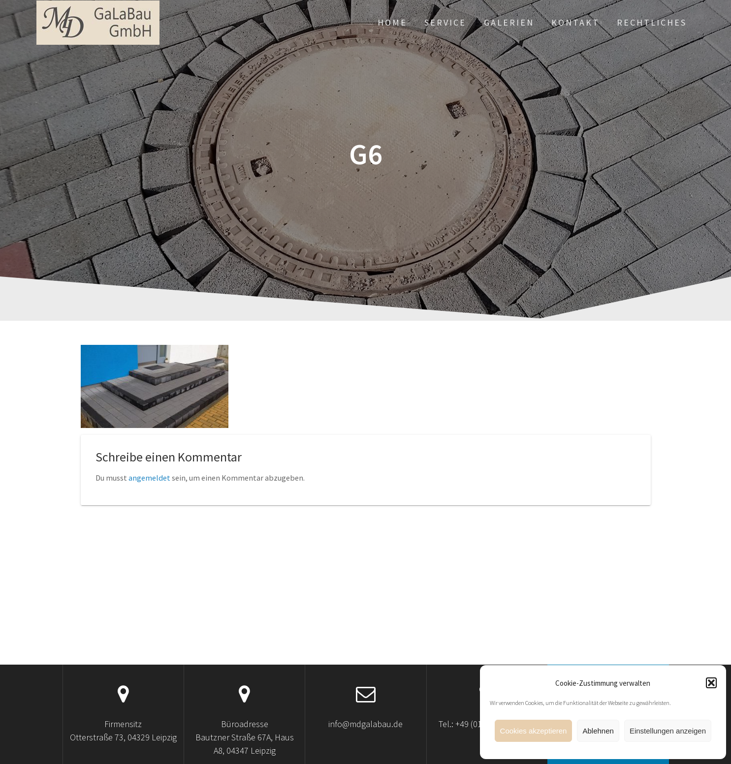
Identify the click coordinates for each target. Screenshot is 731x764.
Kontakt (575, 22)
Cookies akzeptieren (533, 731)
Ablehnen (597, 731)
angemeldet (149, 478)
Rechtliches (652, 22)
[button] (711, 683)
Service (445, 22)
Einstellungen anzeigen (668, 731)
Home (392, 22)
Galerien (509, 22)
